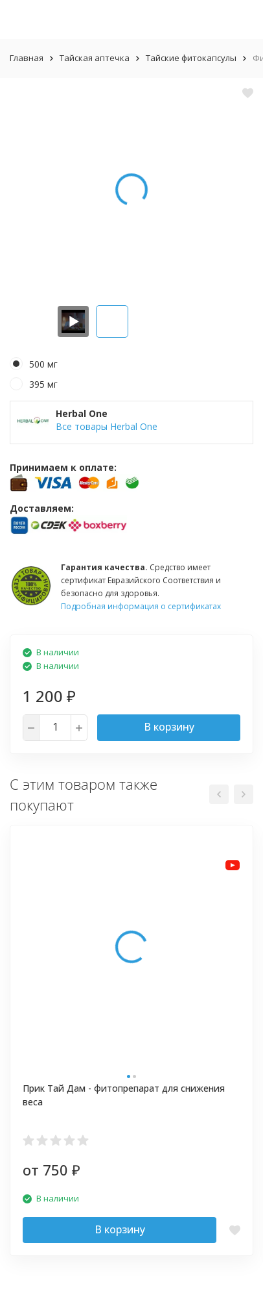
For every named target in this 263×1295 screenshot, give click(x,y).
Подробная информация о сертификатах (141, 606)
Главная (26, 58)
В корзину (169, 727)
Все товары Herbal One (106, 426)
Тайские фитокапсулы (191, 58)
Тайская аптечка (95, 58)
